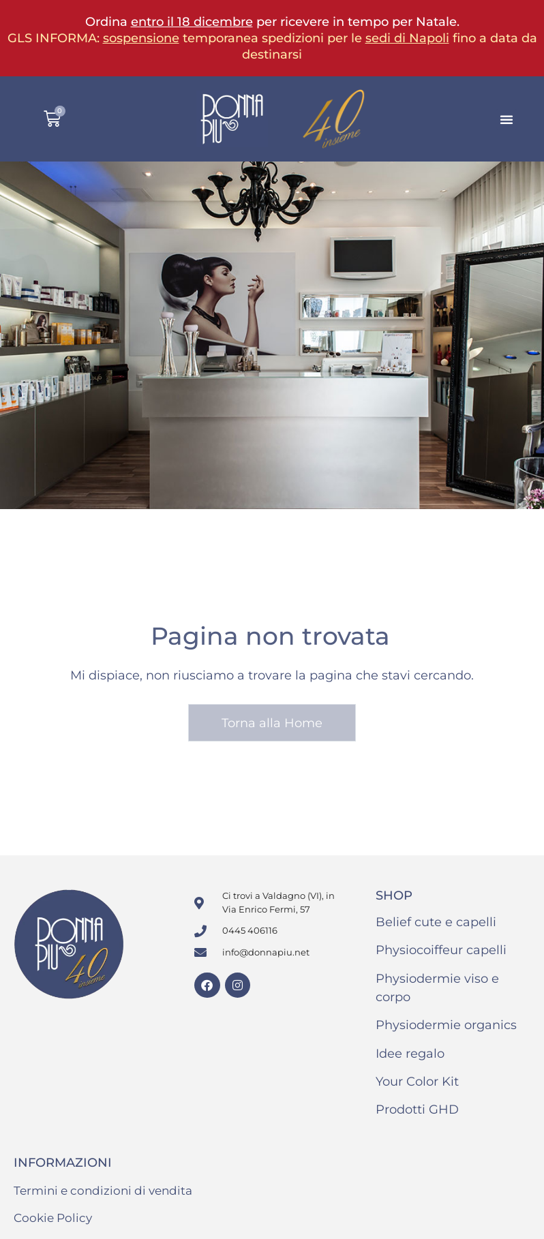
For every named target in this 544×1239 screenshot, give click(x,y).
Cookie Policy (53, 1218)
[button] (506, 119)
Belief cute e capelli (436, 922)
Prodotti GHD (417, 1109)
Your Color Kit (417, 1081)
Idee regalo (410, 1053)
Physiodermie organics (446, 1025)
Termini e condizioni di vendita (103, 1190)
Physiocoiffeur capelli (441, 950)
